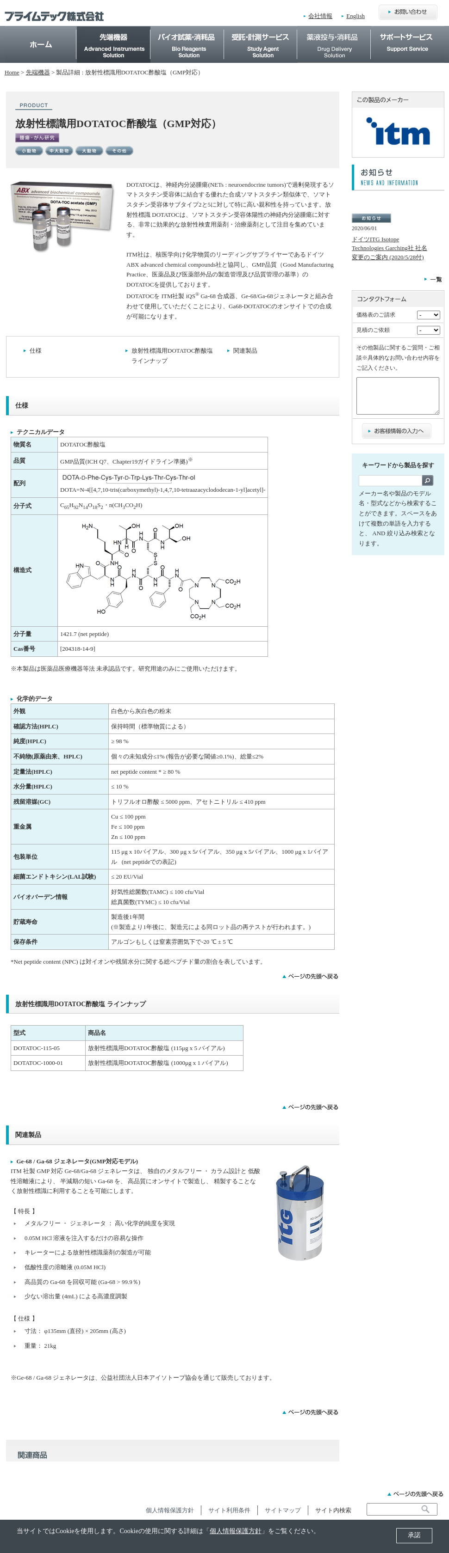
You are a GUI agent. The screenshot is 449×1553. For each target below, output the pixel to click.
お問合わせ (408, 12)
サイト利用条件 (229, 1510)
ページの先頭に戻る (310, 976)
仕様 (36, 350)
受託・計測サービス (260, 30)
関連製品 (245, 350)
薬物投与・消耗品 (334, 30)
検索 (428, 487)
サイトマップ (283, 1510)
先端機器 (113, 30)
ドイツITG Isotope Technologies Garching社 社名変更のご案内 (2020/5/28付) (389, 248)
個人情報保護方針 (236, 1531)
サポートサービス (408, 30)
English (355, 15)
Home (40, 44)
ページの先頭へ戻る (415, 1493)
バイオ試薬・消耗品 (187, 30)
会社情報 (320, 15)
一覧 (433, 279)
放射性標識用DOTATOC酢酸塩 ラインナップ (172, 355)
